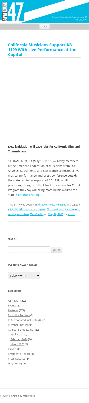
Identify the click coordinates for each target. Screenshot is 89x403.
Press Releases (57, 204)
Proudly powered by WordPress (17, 395)
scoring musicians (18, 214)
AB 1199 (12, 209)
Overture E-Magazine (20, 329)
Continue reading (29, 195)
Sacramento (72, 209)
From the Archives (19, 315)
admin (71, 214)
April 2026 (16, 334)
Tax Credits (36, 214)
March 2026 (17, 344)
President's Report (19, 354)
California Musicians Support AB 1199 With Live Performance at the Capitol (42, 49)
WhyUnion (14, 363)
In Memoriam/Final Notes (23, 320)
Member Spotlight (19, 325)
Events (12, 305)
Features (13, 310)
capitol (41, 209)
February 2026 (18, 339)
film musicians (55, 209)
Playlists (13, 349)
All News (42, 204)
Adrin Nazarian (27, 209)
